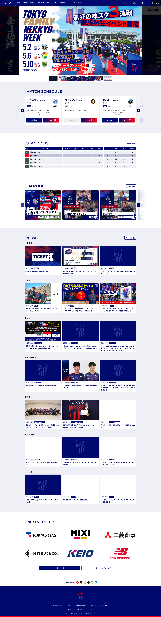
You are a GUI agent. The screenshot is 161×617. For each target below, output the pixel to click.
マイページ (145, 3)
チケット (127, 3)
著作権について (104, 605)
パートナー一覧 (59, 568)
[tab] (53, 78)
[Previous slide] (22, 110)
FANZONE (131, 186)
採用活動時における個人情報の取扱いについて (87, 605)
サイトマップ (89, 609)
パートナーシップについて (102, 568)
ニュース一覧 (130, 238)
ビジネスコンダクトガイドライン (76, 609)
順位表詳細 (131, 143)
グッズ (135, 3)
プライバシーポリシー (68, 605)
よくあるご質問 (56, 605)
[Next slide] (138, 110)
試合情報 (34, 120)
